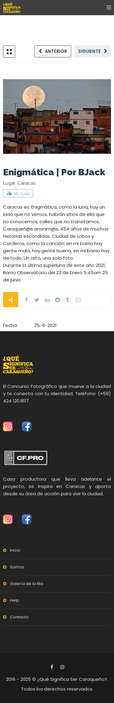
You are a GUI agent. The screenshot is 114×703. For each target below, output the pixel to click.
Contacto (19, 617)
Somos (17, 567)
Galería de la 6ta (26, 584)
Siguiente (89, 51)
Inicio (15, 550)
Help (14, 600)
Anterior (56, 51)
